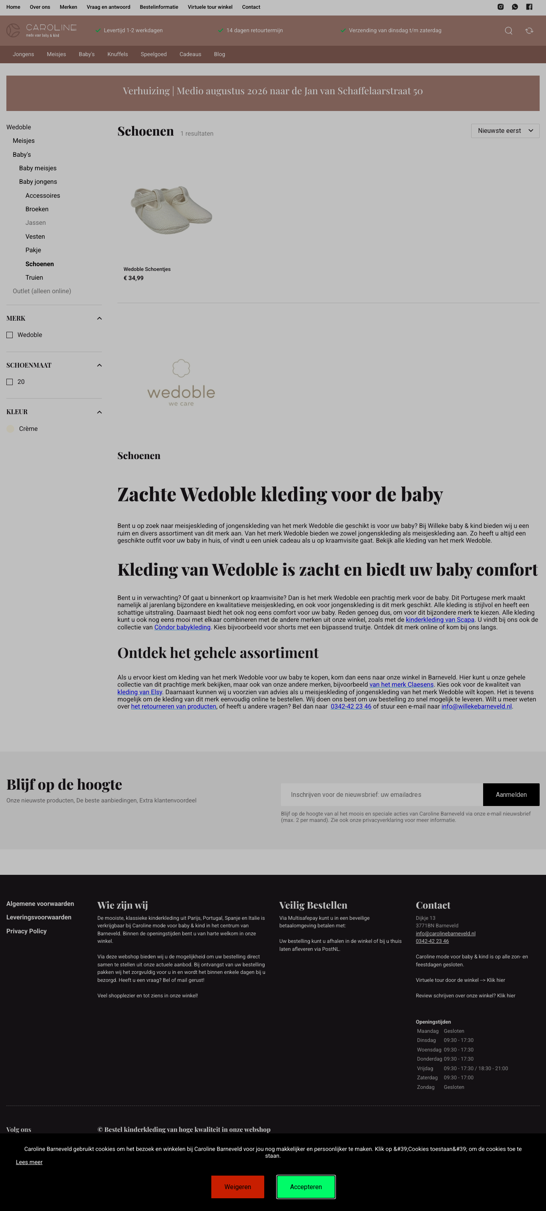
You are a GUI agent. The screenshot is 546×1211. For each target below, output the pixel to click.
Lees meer (29, 1162)
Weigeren (237, 1187)
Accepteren (306, 1187)
